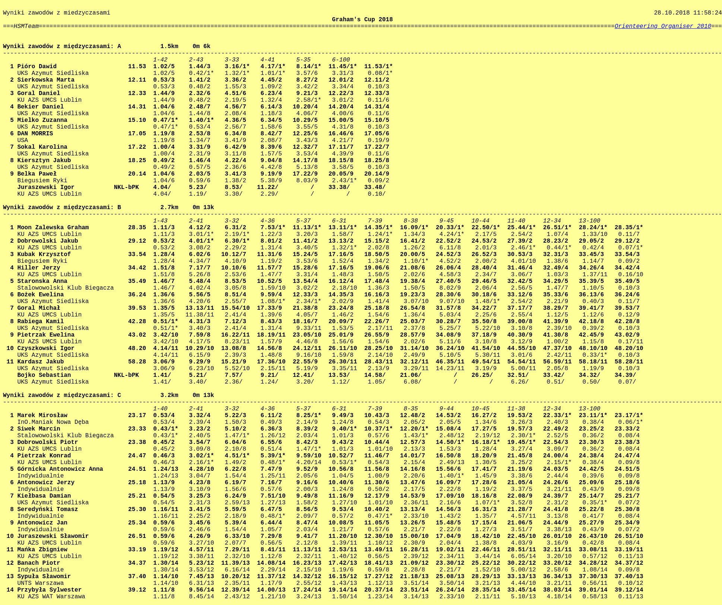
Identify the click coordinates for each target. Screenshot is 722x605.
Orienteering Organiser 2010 (663, 26)
